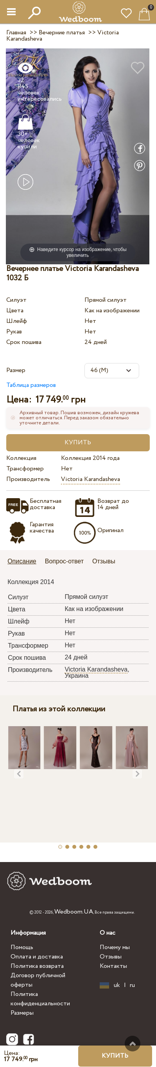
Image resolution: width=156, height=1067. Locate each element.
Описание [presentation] (21, 561)
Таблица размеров (31, 385)
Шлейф (16, 321)
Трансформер (25, 468)
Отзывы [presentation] (103, 561)
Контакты (113, 966)
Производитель (28, 479)
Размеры (22, 1012)
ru (132, 985)
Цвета (14, 310)
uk (117, 985)
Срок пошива (23, 342)
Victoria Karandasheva (90, 479)
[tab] (24, 562)
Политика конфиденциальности (40, 999)
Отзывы (111, 956)
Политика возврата (37, 966)
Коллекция (21, 458)
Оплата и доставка (37, 956)
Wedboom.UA (73, 911)
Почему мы (115, 947)
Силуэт (16, 300)
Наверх (132, 1043)
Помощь (22, 947)
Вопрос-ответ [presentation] (64, 561)
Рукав (14, 331)
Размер (15, 370)
